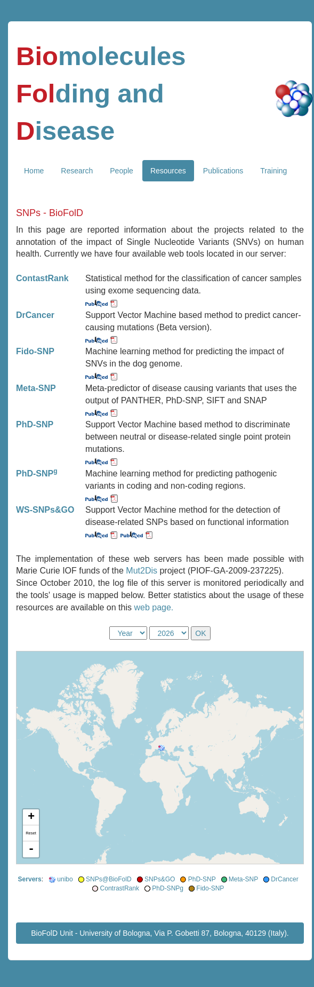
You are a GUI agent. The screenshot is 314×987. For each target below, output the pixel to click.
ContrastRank (119, 888)
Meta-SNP (243, 879)
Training (273, 170)
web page (152, 607)
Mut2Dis (142, 570)
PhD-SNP (202, 879)
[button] (161, 747)
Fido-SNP (210, 888)
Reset (31, 833)
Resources (168, 170)
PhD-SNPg (167, 888)
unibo (65, 879)
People (121, 170)
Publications (223, 170)
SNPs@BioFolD (109, 879)
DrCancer (284, 879)
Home (34, 170)
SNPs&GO (159, 879)
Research (77, 170)
